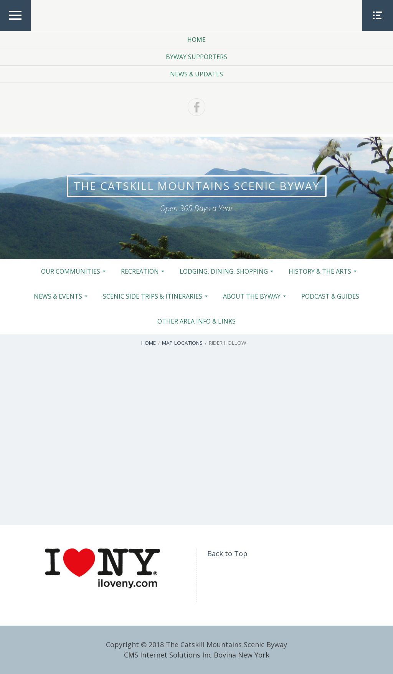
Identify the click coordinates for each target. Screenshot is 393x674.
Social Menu (377, 30)
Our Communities (70, 271)
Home (196, 39)
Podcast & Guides (330, 296)
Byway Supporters (196, 57)
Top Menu (15, 30)
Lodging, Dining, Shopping (224, 271)
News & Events (58, 296)
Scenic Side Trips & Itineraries (152, 296)
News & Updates (196, 74)
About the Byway (252, 296)
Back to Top (227, 553)
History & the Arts (320, 271)
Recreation (140, 271)
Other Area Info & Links (196, 321)
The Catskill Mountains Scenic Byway (197, 185)
